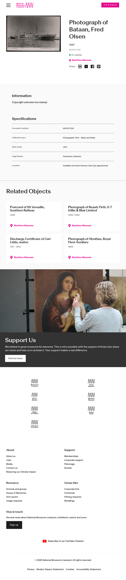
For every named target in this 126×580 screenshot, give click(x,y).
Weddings (69, 501)
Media (9, 464)
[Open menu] (8, 5)
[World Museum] (91, 383)
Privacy (30, 569)
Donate (68, 468)
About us (10, 456)
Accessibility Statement (88, 569)
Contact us (12, 468)
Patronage (69, 464)
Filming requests (72, 497)
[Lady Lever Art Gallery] (34, 424)
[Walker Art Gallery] (34, 410)
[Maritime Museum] (91, 397)
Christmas (69, 493)
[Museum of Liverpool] (34, 383)
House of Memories (16, 493)
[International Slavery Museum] (34, 397)
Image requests (14, 501)
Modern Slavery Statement (50, 569)
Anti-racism (12, 497)
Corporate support (73, 460)
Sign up (14, 525)
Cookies (70, 569)
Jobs (8, 460)
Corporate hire (71, 489)
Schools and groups (16, 489)
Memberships (71, 456)
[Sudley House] (91, 410)
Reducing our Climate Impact (21, 472)
